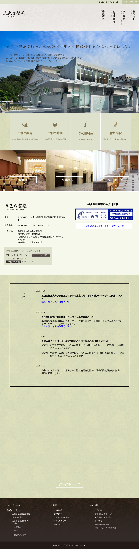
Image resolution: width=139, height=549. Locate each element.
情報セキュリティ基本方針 (105, 528)
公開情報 (98, 521)
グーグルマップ (69, 484)
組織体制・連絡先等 (103, 517)
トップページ (13, 505)
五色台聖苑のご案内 (20, 521)
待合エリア (115, 179)
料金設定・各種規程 (62, 517)
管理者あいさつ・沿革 (104, 514)
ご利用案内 (58, 510)
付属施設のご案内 (19, 535)
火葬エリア (69, 179)
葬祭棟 (23, 179)
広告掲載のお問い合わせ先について (104, 226)
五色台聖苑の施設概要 (21, 514)
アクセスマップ (130, 2)
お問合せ (57, 524)
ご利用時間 (58, 514)
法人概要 (98, 510)
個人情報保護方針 (102, 524)
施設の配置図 (17, 517)
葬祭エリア (18, 523)
